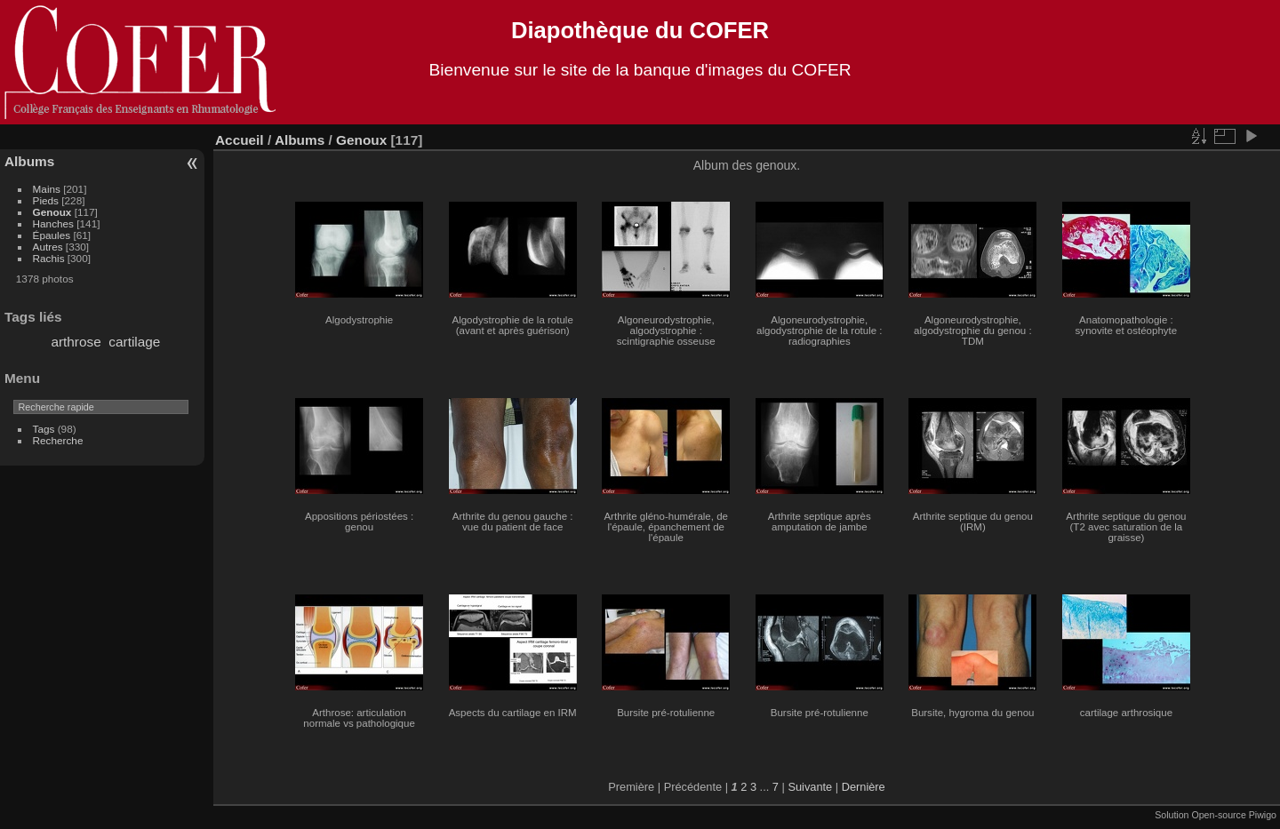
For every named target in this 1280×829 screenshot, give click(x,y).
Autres (48, 246)
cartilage (134, 341)
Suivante (810, 786)
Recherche (58, 440)
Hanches (53, 223)
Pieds (46, 200)
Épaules (52, 235)
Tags (44, 428)
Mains (46, 189)
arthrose (75, 341)
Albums (29, 161)
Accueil (239, 139)
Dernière (863, 786)
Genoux (52, 212)
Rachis (49, 258)
